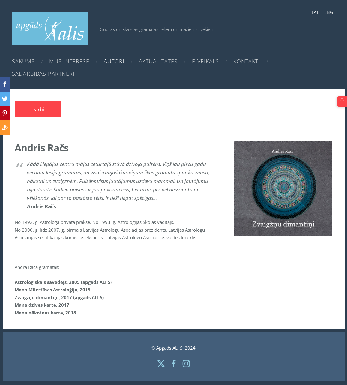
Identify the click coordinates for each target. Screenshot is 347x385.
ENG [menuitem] (328, 12)
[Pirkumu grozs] (342, 101)
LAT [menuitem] (315, 12)
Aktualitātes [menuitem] (158, 61)
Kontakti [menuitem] (246, 61)
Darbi (37, 109)
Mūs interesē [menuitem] (69, 61)
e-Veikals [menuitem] (205, 61)
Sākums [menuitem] (23, 61)
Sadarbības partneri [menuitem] (43, 73)
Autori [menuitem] (114, 61)
